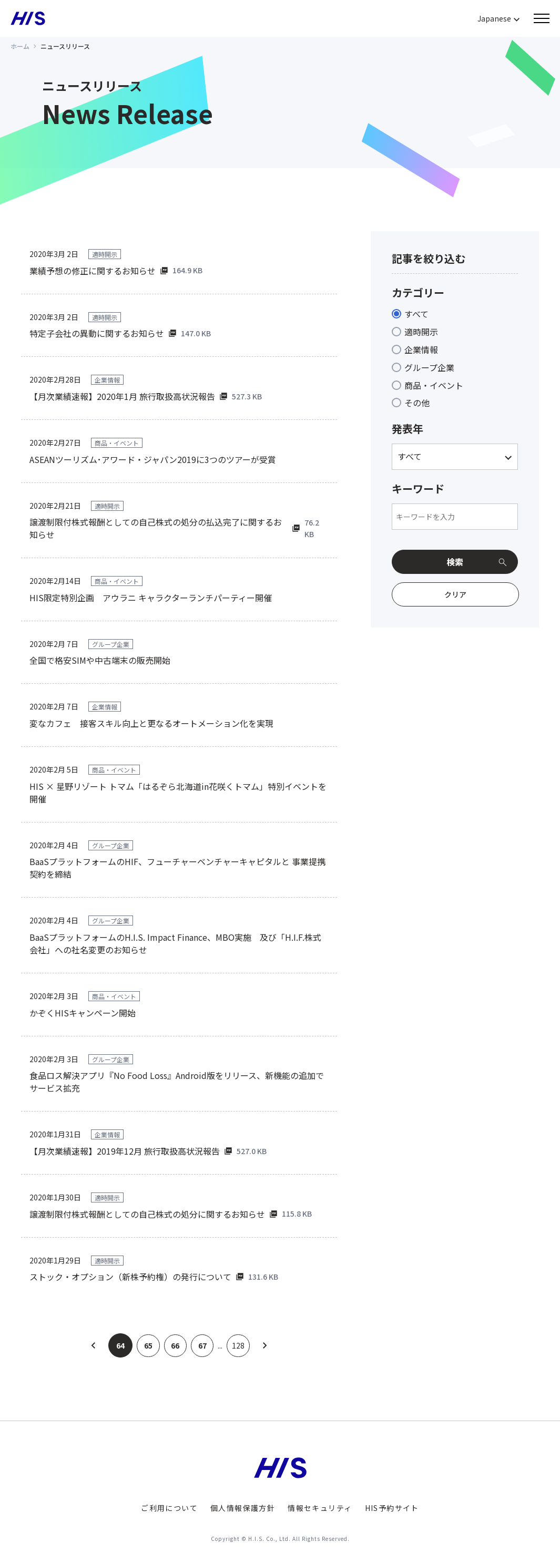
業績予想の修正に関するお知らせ (92, 270)
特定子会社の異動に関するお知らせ (96, 333)
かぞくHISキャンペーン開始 (82, 1012)
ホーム (20, 46)
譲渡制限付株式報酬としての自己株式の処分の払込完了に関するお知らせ (155, 528)
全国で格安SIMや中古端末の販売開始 (99, 660)
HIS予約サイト (392, 1508)
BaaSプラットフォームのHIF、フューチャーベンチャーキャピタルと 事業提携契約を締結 (177, 867)
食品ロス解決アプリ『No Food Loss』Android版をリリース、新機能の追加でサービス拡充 (176, 1081)
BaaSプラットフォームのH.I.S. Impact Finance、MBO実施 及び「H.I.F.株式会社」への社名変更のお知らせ (175, 943)
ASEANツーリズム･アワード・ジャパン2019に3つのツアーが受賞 (152, 459)
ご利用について (169, 1508)
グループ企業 (429, 367)
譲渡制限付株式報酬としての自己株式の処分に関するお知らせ (147, 1214)
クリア (455, 594)
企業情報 (421, 349)
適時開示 (421, 331)
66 (174, 1345)
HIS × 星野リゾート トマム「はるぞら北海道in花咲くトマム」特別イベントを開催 (178, 792)
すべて (416, 313)
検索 (454, 562)
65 (146, 1345)
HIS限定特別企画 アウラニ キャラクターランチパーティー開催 (150, 597)
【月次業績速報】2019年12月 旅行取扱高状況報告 (124, 1151)
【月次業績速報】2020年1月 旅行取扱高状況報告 (122, 396)
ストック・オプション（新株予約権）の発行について (130, 1276)
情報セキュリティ (320, 1508)
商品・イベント (433, 385)
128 (240, 1345)
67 (203, 1345)
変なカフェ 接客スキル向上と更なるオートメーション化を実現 (151, 723)
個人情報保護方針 (242, 1508)
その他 (417, 402)
